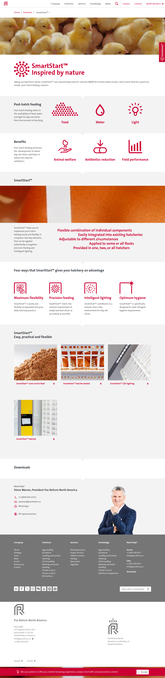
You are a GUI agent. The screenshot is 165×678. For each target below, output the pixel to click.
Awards (17, 661)
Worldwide (131, 571)
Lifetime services (77, 555)
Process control (48, 573)
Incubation (46, 552)
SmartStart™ (42, 12)
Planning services (77, 550)
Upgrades (74, 564)
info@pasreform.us (135, 555)
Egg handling (47, 550)
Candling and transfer (51, 555)
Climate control (48, 570)
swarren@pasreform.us (29, 501)
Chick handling (48, 561)
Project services (76, 552)
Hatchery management (108, 573)
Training (73, 558)
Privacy (30, 661)
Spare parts (75, 561)
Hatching (46, 558)
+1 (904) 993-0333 (27, 497)
